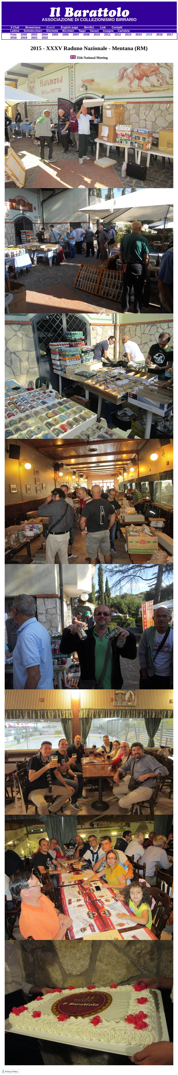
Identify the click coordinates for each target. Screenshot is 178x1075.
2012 (118, 34)
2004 (45, 34)
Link (103, 27)
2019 (24, 37)
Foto (13, 34)
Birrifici (89, 27)
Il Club (15, 27)
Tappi (82, 30)
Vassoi (94, 30)
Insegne (108, 30)
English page (70, 27)
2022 (45, 37)
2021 (34, 37)
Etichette (52, 30)
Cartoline (124, 30)
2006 (65, 34)
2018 (13, 37)
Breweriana (33, 27)
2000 (24, 34)
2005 (55, 34)
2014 (139, 34)
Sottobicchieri (33, 30)
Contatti (117, 27)
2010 (97, 34)
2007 (76, 34)
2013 (128, 34)
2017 (170, 34)
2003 (34, 34)
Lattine (14, 30)
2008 (86, 34)
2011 (107, 34)
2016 (159, 34)
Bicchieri (68, 30)
